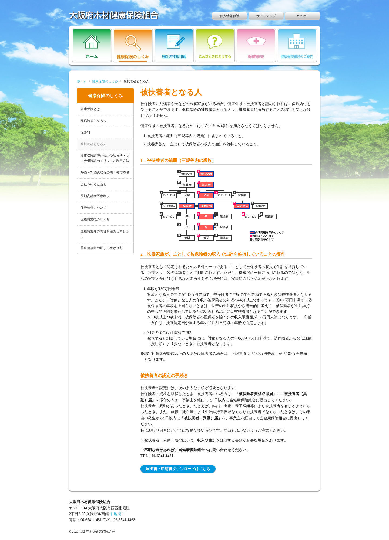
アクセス (302, 16)
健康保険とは (90, 109)
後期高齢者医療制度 (95, 196)
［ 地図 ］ (117, 514)
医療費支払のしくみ (95, 219)
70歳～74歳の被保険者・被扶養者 (105, 172)
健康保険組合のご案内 (297, 45)
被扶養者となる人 (93, 144)
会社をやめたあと (93, 184)
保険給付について (93, 208)
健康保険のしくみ (133, 45)
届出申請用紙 (174, 45)
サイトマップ (266, 16)
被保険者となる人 (93, 121)
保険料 (85, 132)
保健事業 (256, 45)
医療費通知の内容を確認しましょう (105, 233)
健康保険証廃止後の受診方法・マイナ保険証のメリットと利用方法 (105, 158)
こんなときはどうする (215, 45)
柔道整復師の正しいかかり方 (102, 248)
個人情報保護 (229, 16)
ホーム (92, 45)
